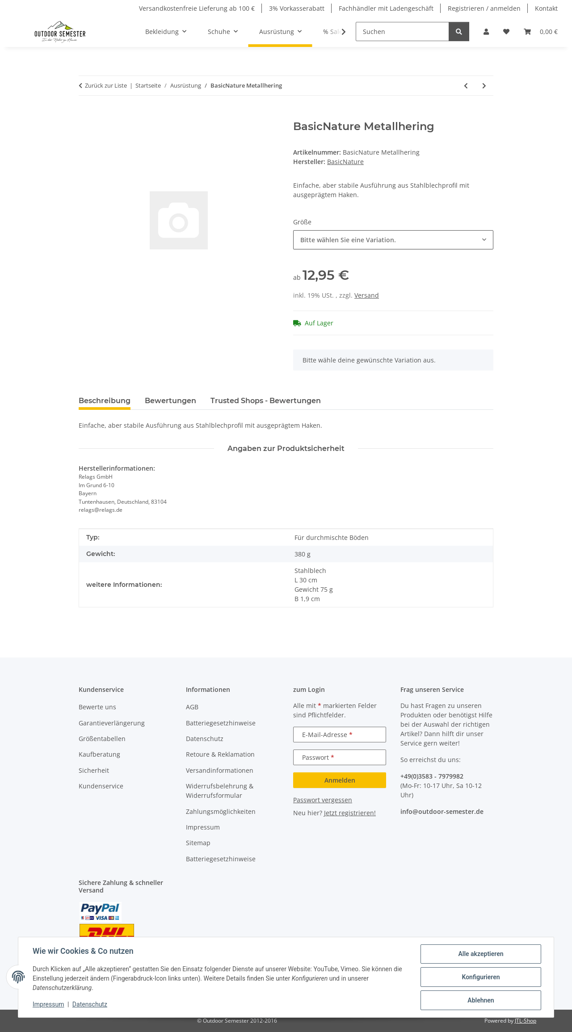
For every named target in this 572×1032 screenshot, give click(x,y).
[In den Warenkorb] (86, 115)
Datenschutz (89, 1004)
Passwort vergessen (322, 800)
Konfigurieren (481, 977)
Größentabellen (102, 738)
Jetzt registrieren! (350, 813)
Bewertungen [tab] (170, 400)
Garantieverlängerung (112, 723)
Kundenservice (101, 786)
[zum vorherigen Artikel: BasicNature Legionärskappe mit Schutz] (466, 85)
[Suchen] (402, 31)
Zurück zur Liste (106, 85)
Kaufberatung (99, 754)
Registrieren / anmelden (484, 8)
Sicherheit (94, 770)
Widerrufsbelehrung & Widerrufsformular (219, 791)
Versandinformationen (219, 770)
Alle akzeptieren (480, 953)
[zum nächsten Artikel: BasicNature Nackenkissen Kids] (484, 85)
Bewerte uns (97, 707)
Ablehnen (480, 1000)
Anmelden (339, 780)
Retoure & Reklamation (220, 754)
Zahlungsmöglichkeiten (221, 811)
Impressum (48, 1004)
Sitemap (198, 842)
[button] (486, 31)
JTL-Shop (525, 1020)
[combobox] (393, 239)
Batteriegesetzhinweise (221, 723)
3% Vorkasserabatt (296, 8)
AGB (192, 707)
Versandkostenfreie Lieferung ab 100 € (197, 8)
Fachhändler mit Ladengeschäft (386, 8)
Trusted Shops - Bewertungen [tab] (265, 400)
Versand (366, 295)
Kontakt (546, 8)
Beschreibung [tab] (104, 400)
